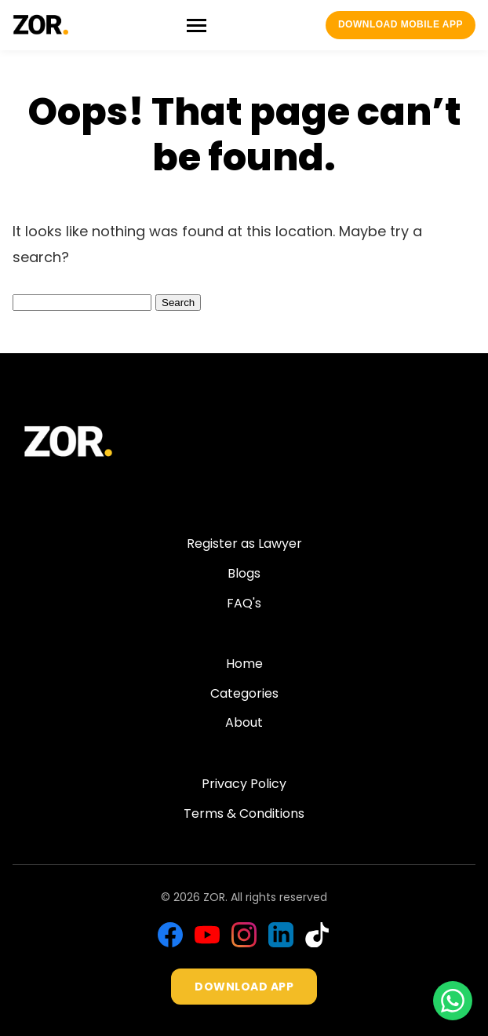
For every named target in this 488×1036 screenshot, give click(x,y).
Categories (244, 693)
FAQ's (244, 603)
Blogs (244, 573)
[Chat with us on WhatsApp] (452, 1000)
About (244, 722)
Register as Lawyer (244, 543)
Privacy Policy (244, 784)
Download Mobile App (400, 24)
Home (244, 664)
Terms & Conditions (244, 813)
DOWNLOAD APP (244, 986)
